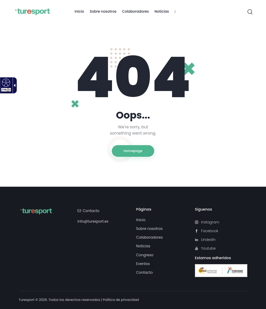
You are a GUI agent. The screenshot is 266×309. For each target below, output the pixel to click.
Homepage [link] (133, 150)
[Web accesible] (5, 82)
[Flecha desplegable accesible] (13, 85)
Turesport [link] (26, 299)
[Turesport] (33, 11)
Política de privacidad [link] (121, 299)
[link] (79, 11)
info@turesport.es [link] (93, 221)
